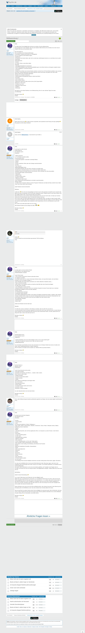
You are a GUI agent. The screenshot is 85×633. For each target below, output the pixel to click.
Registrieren (53, 5)
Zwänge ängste (14, 590)
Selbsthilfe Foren (19, 5)
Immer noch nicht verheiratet (17, 587)
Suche (25, 5)
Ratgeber (30, 5)
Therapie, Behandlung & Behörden (20, 615)
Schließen (34, 34)
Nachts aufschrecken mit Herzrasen (19, 601)
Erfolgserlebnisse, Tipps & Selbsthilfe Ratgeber (35, 615)
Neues (13, 5)
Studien (46, 5)
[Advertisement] (38, 507)
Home (8, 5)
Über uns (21, 626)
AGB (39, 626)
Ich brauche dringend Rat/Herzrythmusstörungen (23, 585)
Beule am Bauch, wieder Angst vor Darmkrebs (22, 582)
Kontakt (18, 626)
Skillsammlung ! (12, 38)
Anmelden (59, 5)
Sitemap (50, 626)
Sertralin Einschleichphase (17, 604)
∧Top (82, 632)
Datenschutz (29, 626)
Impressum (25, 626)
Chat (35, 5)
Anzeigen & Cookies (35, 626)
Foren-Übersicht (9, 615)
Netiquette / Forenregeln (45, 626)
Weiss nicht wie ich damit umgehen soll (20, 579)
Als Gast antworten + (11, 41)
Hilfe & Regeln (40, 5)
